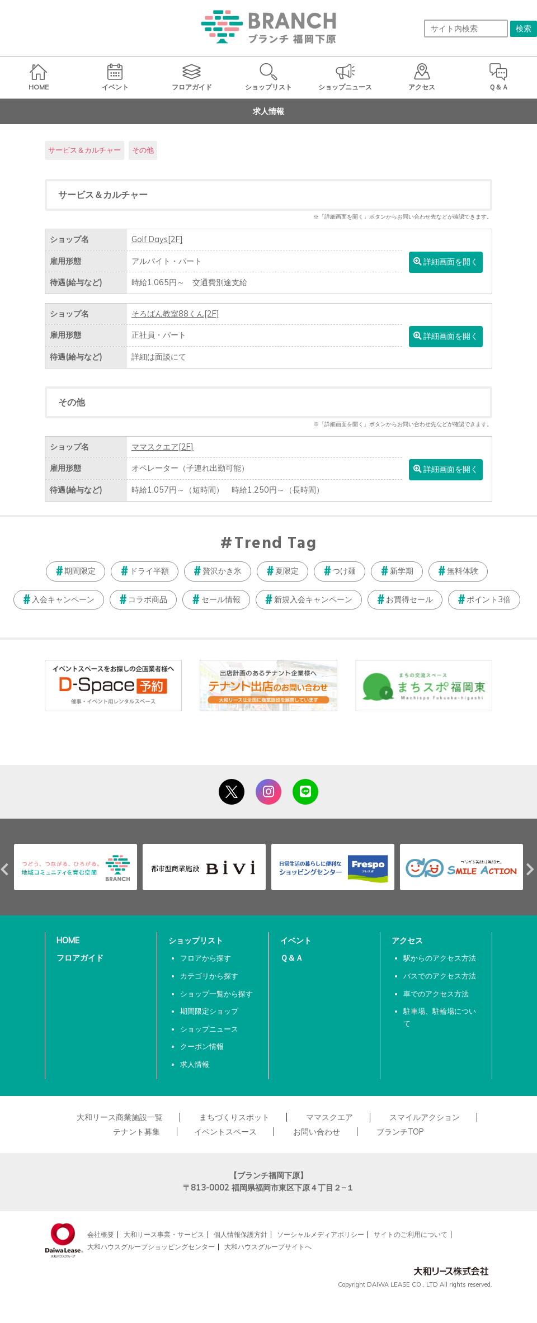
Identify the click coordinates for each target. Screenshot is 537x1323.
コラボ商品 (147, 599)
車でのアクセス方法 (436, 993)
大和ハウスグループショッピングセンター (151, 1246)
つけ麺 (344, 571)
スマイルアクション (424, 1117)
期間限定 (80, 571)
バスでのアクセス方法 (439, 975)
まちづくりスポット (234, 1117)
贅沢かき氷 (222, 571)
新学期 (401, 571)
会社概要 (100, 1234)
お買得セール (409, 599)
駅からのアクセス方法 (439, 957)
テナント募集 (136, 1132)
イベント (296, 940)
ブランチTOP (400, 1132)
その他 (143, 149)
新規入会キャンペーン (313, 599)
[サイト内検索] (466, 28)
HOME (67, 940)
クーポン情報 (202, 1046)
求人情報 (194, 1064)
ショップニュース (209, 1028)
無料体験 (462, 571)
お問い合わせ (316, 1132)
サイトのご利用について (410, 1234)
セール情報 (221, 599)
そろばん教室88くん (175, 314)
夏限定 (287, 571)
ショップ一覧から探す (216, 993)
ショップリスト (195, 940)
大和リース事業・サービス (164, 1234)
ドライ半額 (149, 571)
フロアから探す (205, 957)
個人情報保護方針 (240, 1234)
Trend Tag (275, 544)
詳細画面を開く (445, 262)
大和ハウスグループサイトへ (268, 1246)
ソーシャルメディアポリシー (320, 1234)
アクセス (407, 940)
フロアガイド (79, 958)
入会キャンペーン (63, 599)
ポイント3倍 (489, 599)
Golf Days (157, 239)
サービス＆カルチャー (84, 149)
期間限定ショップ (209, 1011)
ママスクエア (162, 447)
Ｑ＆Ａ (291, 958)
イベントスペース (225, 1132)
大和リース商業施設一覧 (120, 1117)
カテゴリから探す (209, 975)
